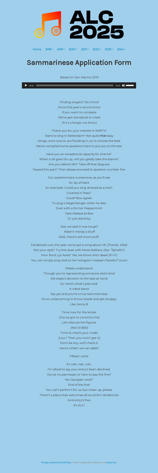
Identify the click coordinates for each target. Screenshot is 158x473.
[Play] (25, 85)
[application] (79, 85)
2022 (96, 49)
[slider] (74, 85)
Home (37, 49)
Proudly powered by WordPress (56, 462)
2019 (60, 49)
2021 (84, 49)
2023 (108, 49)
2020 (72, 49)
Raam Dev (111, 462)
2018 (48, 49)
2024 (120, 49)
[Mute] (123, 85)
